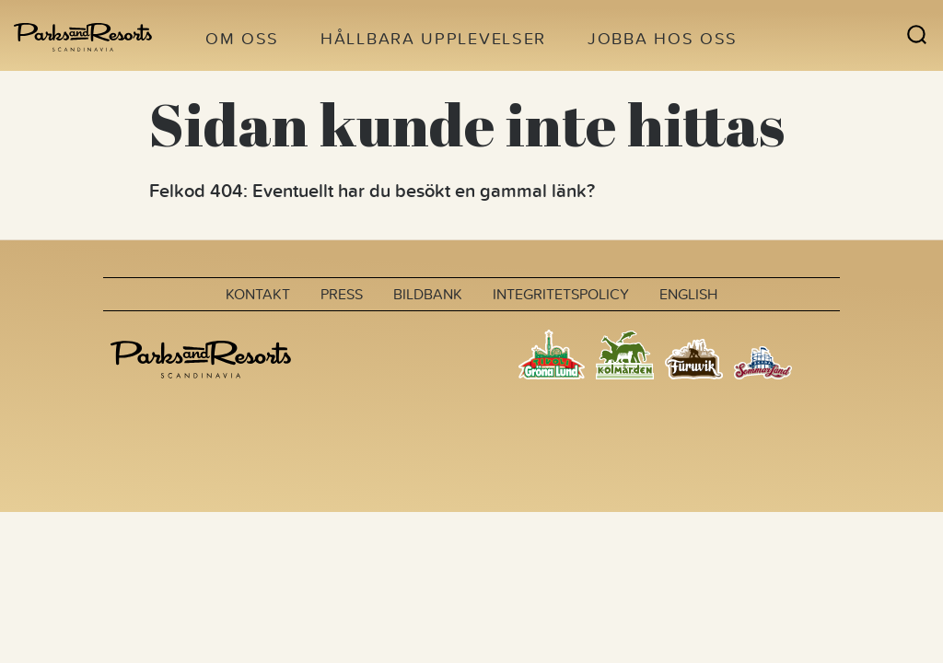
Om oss (242, 38)
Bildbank (427, 294)
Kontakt (258, 294)
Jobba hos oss (663, 38)
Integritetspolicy (561, 294)
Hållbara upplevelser (433, 38)
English (688, 294)
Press (341, 294)
